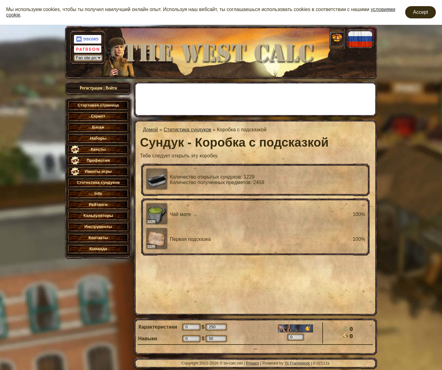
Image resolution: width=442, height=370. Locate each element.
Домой (150, 129)
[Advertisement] (255, 98)
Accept (420, 12)
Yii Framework (297, 363)
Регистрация (90, 88)
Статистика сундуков (187, 129)
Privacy (252, 363)
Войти (111, 88)
